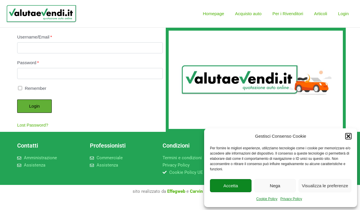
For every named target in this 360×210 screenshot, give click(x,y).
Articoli (323, 13)
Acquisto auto (256, 13)
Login (344, 13)
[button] (348, 136)
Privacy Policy (291, 199)
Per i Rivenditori (293, 13)
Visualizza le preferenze (325, 185)
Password (28, 62)
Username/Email (34, 36)
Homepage (223, 13)
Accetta (230, 185)
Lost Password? (32, 125)
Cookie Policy (266, 199)
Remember (32, 88)
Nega (275, 185)
